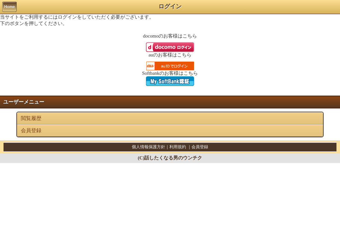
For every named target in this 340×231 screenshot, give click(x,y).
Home (9, 6)
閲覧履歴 (31, 118)
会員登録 (31, 130)
